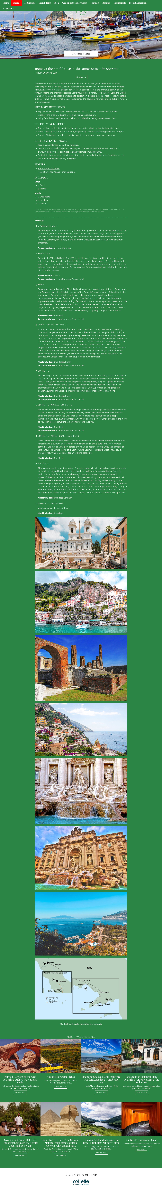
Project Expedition (137, 2)
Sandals (95, 2)
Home (6, 2)
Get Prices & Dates (81, 54)
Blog (56, 2)
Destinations (29, 2)
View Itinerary (81, 77)
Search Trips (45, 2)
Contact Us (8, 8)
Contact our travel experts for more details (81, 1024)
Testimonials (120, 2)
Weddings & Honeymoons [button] (75, 2)
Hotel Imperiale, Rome (49, 168)
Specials (16, 2)
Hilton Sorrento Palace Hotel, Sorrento (56, 172)
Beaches (106, 2)
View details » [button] (20, 1092)
